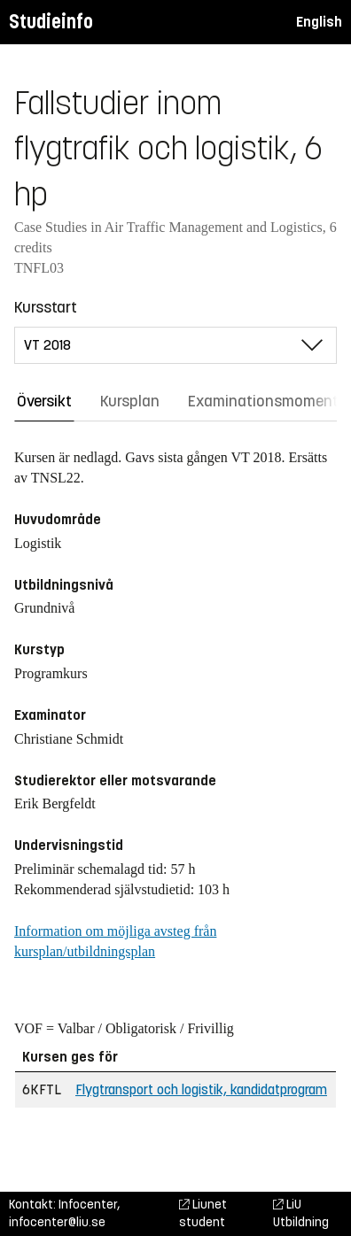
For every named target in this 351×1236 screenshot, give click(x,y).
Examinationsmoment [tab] (263, 401)
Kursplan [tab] (130, 401)
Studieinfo (51, 22)
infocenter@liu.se (57, 1222)
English (319, 21)
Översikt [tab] (44, 401)
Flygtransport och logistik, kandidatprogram (201, 1089)
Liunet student (203, 1213)
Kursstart (45, 307)
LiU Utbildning (301, 1213)
